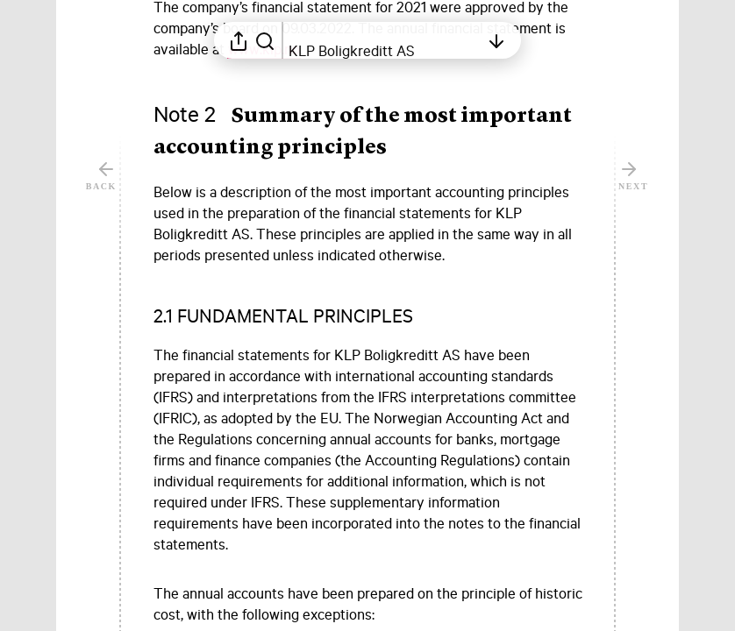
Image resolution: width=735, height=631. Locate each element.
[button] (299, 315)
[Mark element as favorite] (599, 191)
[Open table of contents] (384, 40)
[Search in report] (264, 40)
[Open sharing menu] (238, 40)
